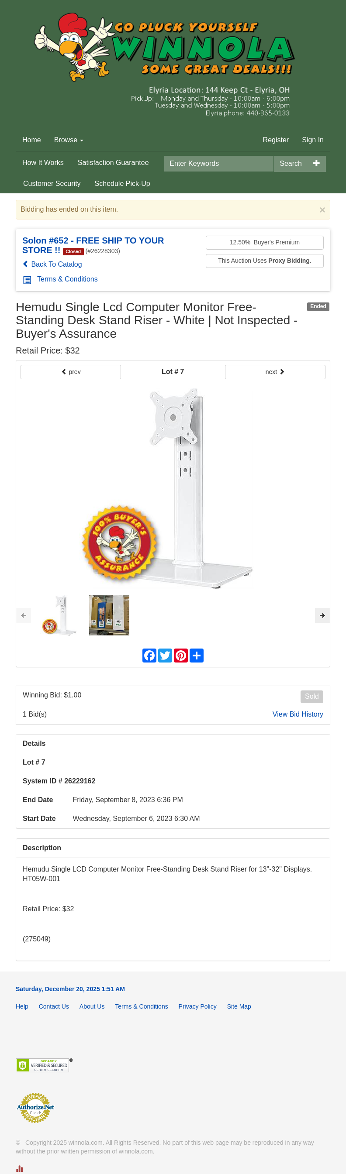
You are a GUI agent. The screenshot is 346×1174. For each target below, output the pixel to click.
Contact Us (54, 1006)
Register (276, 140)
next (275, 371)
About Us (92, 1006)
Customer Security (52, 183)
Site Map (239, 1006)
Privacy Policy (198, 1006)
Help (22, 1006)
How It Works (43, 162)
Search (291, 163)
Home (31, 140)
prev (71, 371)
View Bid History (298, 714)
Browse (69, 140)
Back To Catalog (52, 264)
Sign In (313, 140)
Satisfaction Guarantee (113, 162)
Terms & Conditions (60, 279)
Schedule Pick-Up (122, 183)
